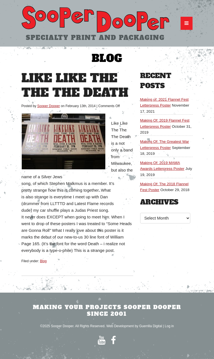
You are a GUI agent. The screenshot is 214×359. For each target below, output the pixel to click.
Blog (43, 261)
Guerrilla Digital (150, 326)
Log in (169, 326)
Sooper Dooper (48, 106)
